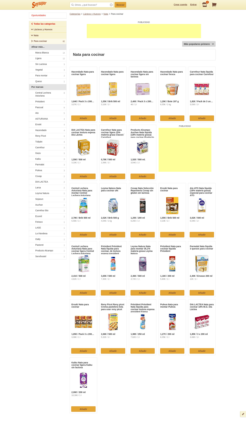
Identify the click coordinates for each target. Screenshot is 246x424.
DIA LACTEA (47, 182)
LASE (47, 228)
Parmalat (47, 165)
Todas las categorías (43, 24)
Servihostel (47, 256)
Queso (47, 81)
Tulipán (47, 142)
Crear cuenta (180, 4)
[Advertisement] (144, 31)
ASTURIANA (47, 119)
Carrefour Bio (47, 210)
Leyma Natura (47, 193)
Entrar (193, 4)
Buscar (120, 4)
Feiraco (47, 222)
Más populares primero (199, 44)
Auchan (47, 205)
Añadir (83, 118)
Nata (106, 14)
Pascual (47, 107)
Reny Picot (47, 136)
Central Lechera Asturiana (47, 94)
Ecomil (47, 216)
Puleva (47, 170)
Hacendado (47, 130)
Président (47, 101)
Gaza (47, 153)
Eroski (47, 124)
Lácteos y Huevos (92, 14)
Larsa (47, 187)
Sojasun (47, 199)
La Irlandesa (47, 233)
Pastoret (47, 245)
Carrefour (47, 147)
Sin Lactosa (47, 64)
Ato (47, 113)
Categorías (75, 14)
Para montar (47, 75)
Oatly (47, 239)
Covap (47, 176)
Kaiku (47, 159)
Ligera (47, 58)
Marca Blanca (47, 53)
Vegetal (47, 70)
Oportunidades (38, 15)
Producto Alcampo (47, 251)
